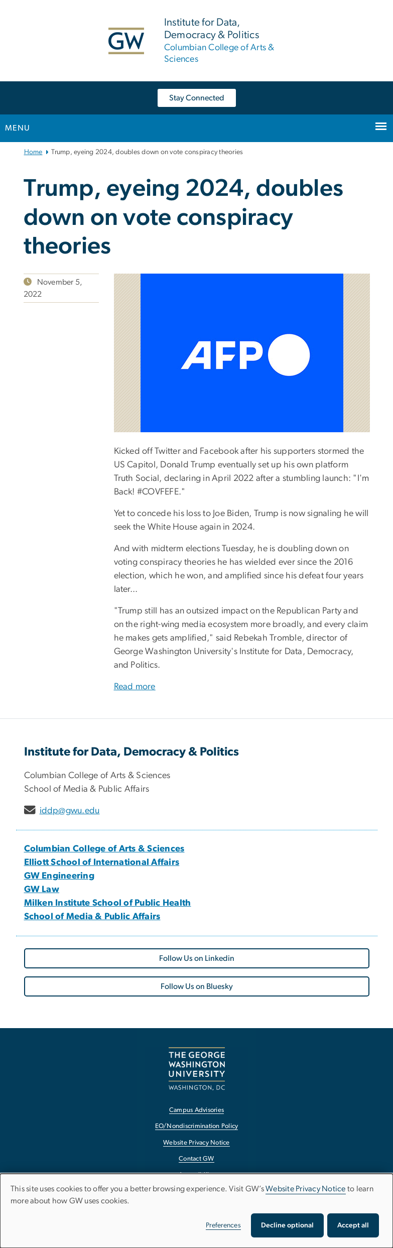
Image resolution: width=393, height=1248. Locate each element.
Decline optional (287, 1225)
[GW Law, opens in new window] (42, 889)
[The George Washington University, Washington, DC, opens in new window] (197, 1068)
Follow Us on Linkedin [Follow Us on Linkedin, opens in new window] (196, 958)
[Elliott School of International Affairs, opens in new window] (102, 862)
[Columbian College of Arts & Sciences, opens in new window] (104, 848)
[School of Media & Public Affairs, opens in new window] (92, 916)
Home (33, 152)
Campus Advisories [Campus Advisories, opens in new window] (196, 1110)
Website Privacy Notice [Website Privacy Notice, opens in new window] (196, 1143)
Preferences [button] (223, 1225)
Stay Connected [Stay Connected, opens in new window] (196, 98)
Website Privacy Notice (306, 1189)
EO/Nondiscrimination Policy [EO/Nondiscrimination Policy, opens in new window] (196, 1126)
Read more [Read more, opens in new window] (135, 686)
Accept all (353, 1225)
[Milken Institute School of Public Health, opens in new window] (107, 903)
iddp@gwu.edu (70, 810)
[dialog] (196, 1211)
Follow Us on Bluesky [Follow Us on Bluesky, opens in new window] (197, 986)
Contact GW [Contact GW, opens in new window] (196, 1159)
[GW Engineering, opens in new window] (59, 876)
